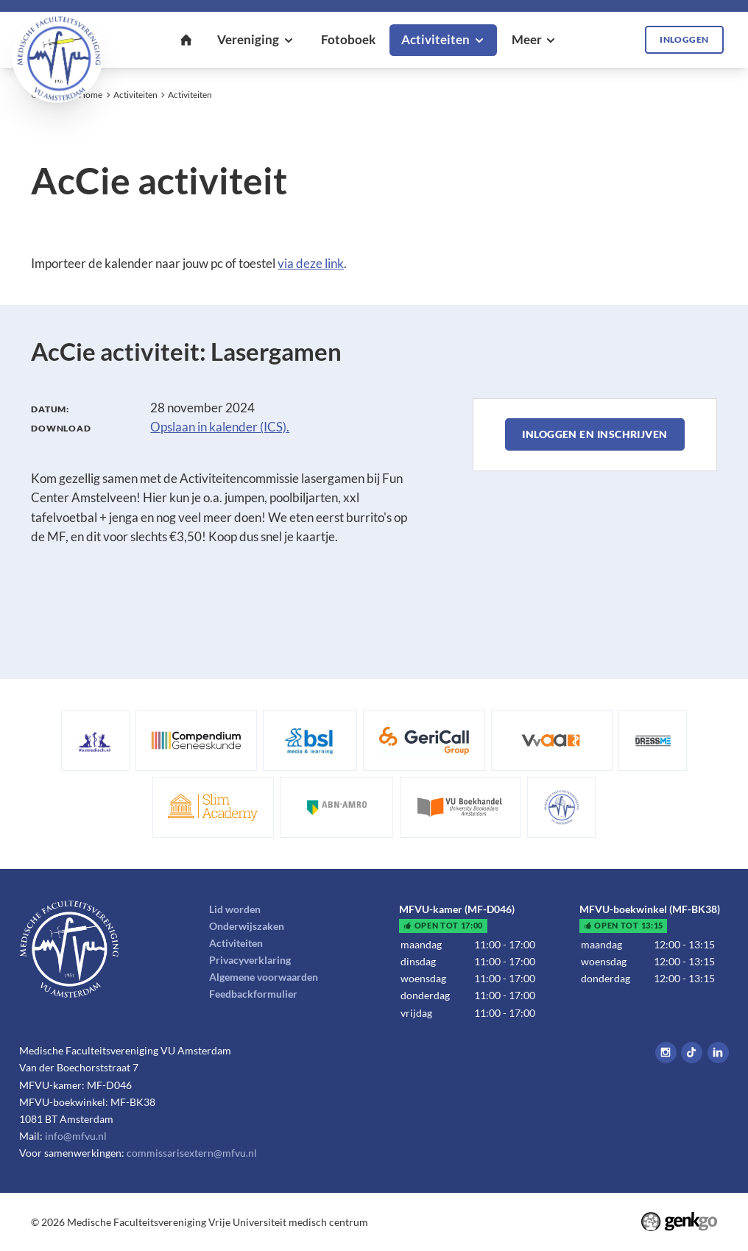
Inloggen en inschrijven (594, 434)
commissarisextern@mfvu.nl (192, 1152)
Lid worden (235, 909)
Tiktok (691, 1052)
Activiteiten (135, 94)
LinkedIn (718, 1052)
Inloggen (684, 39)
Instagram (666, 1052)
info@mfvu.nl (76, 1136)
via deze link (311, 263)
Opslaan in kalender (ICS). (219, 427)
